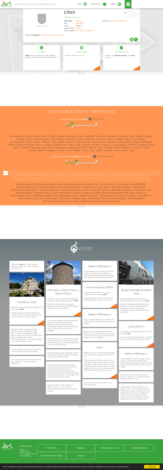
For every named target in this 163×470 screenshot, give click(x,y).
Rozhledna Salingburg (122, 189)
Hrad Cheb (141, 192)
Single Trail (103, 178)
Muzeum (114, 178)
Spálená (32, 150)
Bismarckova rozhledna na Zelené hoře (85, 201)
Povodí (118, 147)
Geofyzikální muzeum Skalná (96, 187)
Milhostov (133, 144)
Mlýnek (142, 144)
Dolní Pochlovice (41, 139)
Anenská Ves (16, 136)
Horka (128, 139)
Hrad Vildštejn (138, 187)
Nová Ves (36, 147)
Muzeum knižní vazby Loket (31, 198)
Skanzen (74, 173)
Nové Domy (47, 147)
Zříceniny (17, 178)
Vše (5, 173)
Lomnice (96, 144)
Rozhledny (138, 173)
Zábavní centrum (127, 178)
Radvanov (127, 147)
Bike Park (92, 178)
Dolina (29, 139)
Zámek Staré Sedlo (92, 192)
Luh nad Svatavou (118, 144)
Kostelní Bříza (124, 141)
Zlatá (132, 150)
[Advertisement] (81, 90)
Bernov (36, 136)
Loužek (105, 144)
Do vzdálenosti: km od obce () (70, 156)
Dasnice (148, 136)
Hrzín (54, 141)
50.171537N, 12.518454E (84, 31)
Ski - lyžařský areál (60, 173)
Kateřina (96, 141)
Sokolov (78, 28)
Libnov (71, 144)
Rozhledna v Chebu (68, 195)
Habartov (79, 21)
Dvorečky (70, 139)
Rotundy (49, 178)
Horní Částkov (45, 35)
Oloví (100, 147)
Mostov (151, 144)
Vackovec (108, 150)
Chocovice (101, 136)
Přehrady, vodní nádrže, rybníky (92, 173)
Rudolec (137, 147)
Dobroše (20, 139)
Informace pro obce (110, 448)
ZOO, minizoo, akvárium (19, 173)
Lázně (68, 178)
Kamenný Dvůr (83, 141)
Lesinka (47, 144)
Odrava (92, 147)
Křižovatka (147, 141)
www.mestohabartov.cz (119, 21)
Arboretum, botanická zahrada (118, 173)
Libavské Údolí (59, 144)
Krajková (137, 141)
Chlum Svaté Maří (86, 136)
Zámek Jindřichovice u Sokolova (66, 192)
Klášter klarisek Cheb (21, 195)
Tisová (69, 150)
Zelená (124, 150)
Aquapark (35, 173)
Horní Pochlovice (17, 141)
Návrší (16, 147)
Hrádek (36, 141)
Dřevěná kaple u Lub (26, 187)
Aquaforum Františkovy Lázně (75, 189)
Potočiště (108, 147)
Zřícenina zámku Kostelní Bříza (130, 184)
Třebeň (77, 150)
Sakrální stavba (143, 178)
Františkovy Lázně (142, 189)
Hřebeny (46, 141)
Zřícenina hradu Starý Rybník (24, 189)
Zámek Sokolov (107, 184)
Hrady (148, 173)
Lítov (69, 12)
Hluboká (119, 139)
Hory (29, 141)
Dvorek (80, 139)
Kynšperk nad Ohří (25, 144)
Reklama (81, 448)
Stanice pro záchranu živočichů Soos (81, 184)
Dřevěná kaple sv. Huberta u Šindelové (118, 195)
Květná (11, 144)
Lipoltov (86, 144)
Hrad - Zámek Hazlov (91, 198)
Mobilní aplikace (139, 448)
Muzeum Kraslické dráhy (114, 198)
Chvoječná (122, 136)
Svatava (60, 150)
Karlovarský (80, 23)
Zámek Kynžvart (112, 201)
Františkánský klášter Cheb (45, 195)
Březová (61, 136)
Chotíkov (111, 136)
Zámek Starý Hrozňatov (54, 201)
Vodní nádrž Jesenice (100, 189)
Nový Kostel (74, 147)
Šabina (146, 147)
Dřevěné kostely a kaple (33, 178)
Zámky (156, 173)
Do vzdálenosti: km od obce (73, 119)
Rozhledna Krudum (88, 195)
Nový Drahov (61, 147)
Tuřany (85, 150)
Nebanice (25, 147)
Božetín (52, 136)
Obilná (84, 147)
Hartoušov (100, 139)
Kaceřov (70, 141)
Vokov (117, 150)
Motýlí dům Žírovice (121, 187)
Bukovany (71, 136)
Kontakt (80, 455)
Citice (131, 136)
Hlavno (110, 139)
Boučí (44, 136)
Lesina (39, 144)
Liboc (78, 144)
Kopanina (112, 141)
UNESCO (46, 173)
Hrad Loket (51, 198)
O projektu (51, 448)
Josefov (61, 141)
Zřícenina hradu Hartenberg (30, 184)
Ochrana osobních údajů (51, 455)
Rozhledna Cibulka (54, 184)
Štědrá (41, 150)
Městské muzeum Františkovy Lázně (33, 192)
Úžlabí (61, 35)
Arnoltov (27, 136)
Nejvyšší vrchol (79, 178)
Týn (92, 150)
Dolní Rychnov (57, 139)
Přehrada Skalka (135, 198)
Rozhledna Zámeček (49, 189)
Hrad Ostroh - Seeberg (68, 198)
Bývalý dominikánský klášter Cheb (118, 192)
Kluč (52, 35)
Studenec (50, 150)
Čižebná (139, 136)
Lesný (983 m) (144, 195)
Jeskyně (59, 178)
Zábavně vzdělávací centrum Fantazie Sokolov (59, 187)
